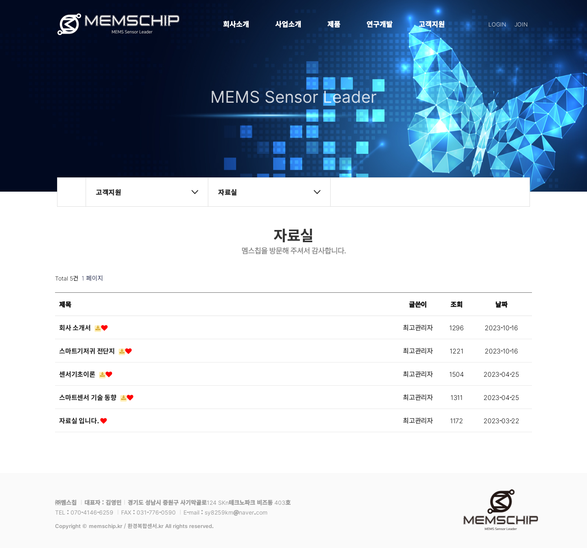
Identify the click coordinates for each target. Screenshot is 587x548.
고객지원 (432, 24)
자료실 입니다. (83, 420)
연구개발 (379, 24)
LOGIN (497, 24)
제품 (333, 24)
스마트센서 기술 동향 (96, 397)
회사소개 (236, 24)
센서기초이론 (85, 374)
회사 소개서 (83, 327)
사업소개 (288, 24)
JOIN (521, 24)
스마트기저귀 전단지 (95, 351)
